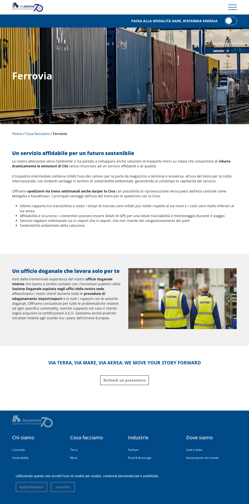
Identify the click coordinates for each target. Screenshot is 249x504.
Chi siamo (23, 437)
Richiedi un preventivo (124, 380)
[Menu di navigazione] (233, 7)
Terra (74, 450)
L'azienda (18, 450)
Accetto (62, 487)
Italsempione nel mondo (202, 458)
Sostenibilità (20, 458)
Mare (73, 458)
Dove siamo (199, 437)
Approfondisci (31, 487)
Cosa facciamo (86, 437)
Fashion (133, 450)
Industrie (138, 437)
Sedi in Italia (194, 450)
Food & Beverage (139, 458)
